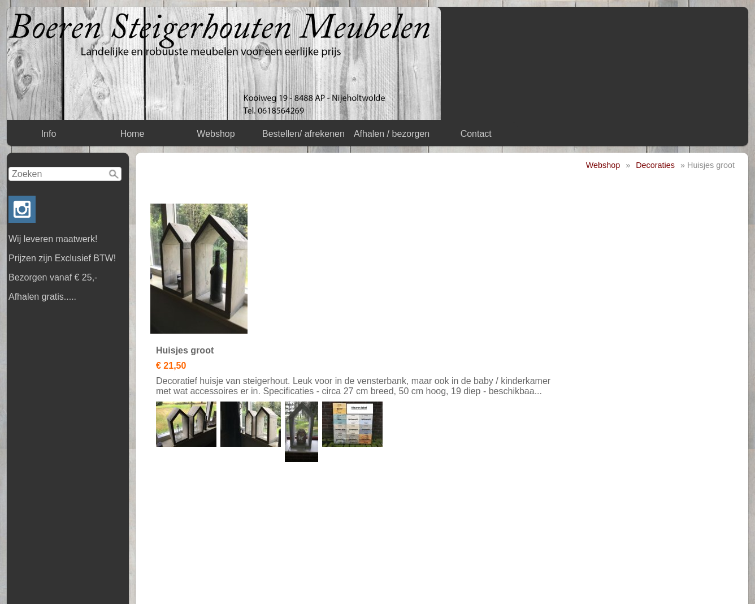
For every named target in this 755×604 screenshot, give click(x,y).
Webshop (216, 134)
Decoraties (655, 165)
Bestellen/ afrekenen (303, 134)
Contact (476, 134)
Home (132, 134)
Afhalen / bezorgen (391, 134)
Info (49, 134)
